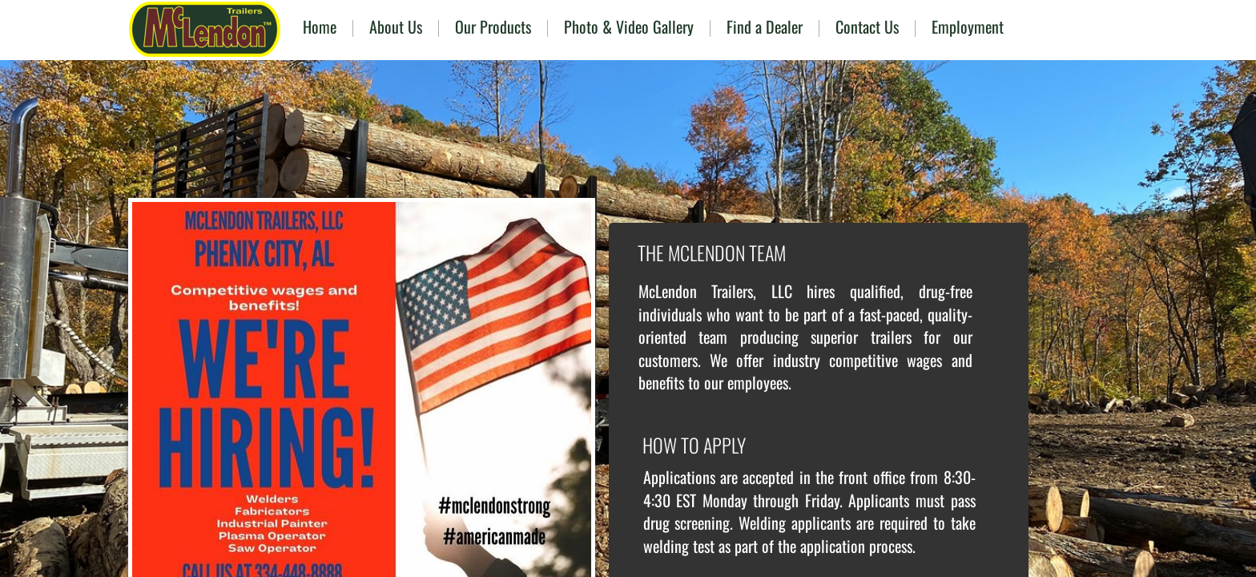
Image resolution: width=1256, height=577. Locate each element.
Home (319, 26)
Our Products (493, 26)
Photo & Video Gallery (629, 26)
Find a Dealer (765, 26)
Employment (968, 26)
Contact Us (867, 26)
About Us (395, 26)
